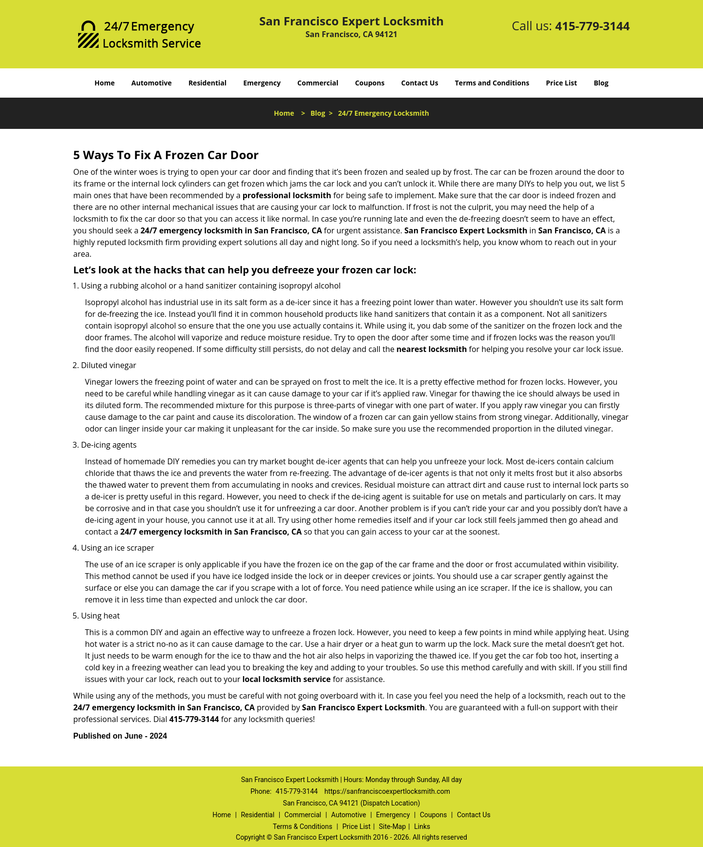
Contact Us (419, 82)
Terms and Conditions (492, 82)
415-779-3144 (592, 26)
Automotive (151, 82)
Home (105, 82)
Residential (207, 82)
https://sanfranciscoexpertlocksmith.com (387, 791)
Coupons (369, 82)
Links (422, 826)
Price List (561, 82)
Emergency (262, 82)
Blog (601, 82)
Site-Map (392, 826)
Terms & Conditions (302, 826)
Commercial (317, 82)
